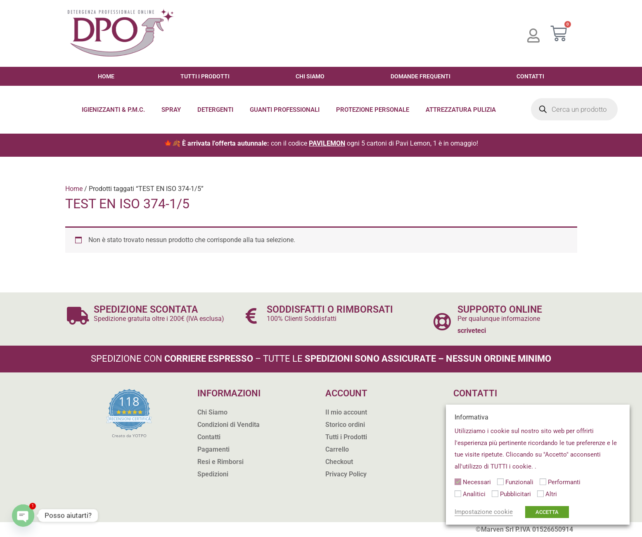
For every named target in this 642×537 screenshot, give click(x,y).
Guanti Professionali (285, 109)
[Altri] (540, 493)
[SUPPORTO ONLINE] (442, 321)
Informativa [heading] (471, 417)
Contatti (530, 76)
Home (106, 76)
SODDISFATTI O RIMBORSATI (330, 309)
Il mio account (346, 412)
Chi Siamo (310, 76)
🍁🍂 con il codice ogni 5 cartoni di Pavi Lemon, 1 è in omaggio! (321, 143)
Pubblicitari (515, 494)
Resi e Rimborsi (220, 462)
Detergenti (215, 109)
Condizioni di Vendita (228, 425)
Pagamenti (213, 449)
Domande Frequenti (420, 76)
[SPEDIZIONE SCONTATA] (78, 316)
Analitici (474, 494)
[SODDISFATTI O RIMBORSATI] (251, 316)
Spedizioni (212, 474)
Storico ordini (345, 425)
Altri (551, 494)
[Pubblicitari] (495, 493)
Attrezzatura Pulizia (461, 109)
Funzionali (519, 482)
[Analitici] (458, 493)
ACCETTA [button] (547, 512)
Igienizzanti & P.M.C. (113, 109)
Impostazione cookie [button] (484, 512)
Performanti (564, 482)
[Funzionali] (500, 481)
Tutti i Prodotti (205, 76)
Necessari (477, 482)
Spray (171, 109)
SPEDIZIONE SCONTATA (146, 309)
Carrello (337, 449)
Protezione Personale (372, 109)
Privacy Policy (346, 474)
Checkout (339, 462)
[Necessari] (458, 481)
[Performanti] (543, 481)
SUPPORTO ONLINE (499, 309)
